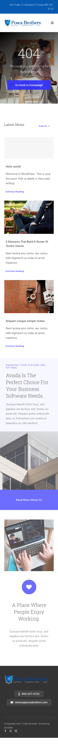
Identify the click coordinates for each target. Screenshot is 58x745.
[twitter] (10, 731)
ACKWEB (8, 728)
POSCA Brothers (29, 724)
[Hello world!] (29, 148)
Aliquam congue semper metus (25, 321)
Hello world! (13, 166)
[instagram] (16, 731)
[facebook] (5, 731)
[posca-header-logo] (22, 20)
